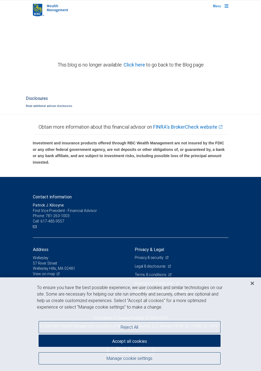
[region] (130, 324)
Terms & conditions (151, 274)
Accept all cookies (129, 341)
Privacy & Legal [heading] (149, 249)
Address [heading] (40, 249)
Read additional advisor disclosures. (49, 106)
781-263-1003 (58, 215)
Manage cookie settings (129, 358)
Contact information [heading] (52, 196)
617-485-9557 (52, 221)
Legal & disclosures (150, 266)
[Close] (252, 283)
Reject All (129, 327)
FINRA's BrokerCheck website (185, 127)
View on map (44, 273)
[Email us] (35, 226)
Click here (135, 65)
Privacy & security (149, 257)
